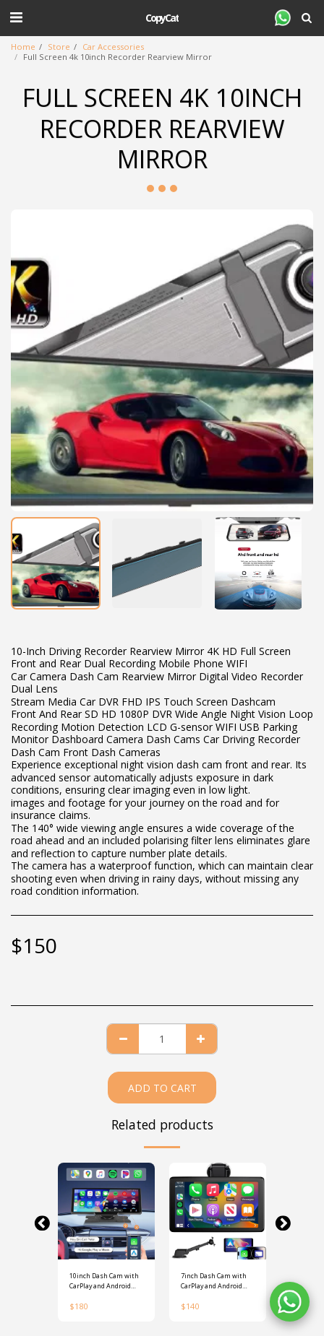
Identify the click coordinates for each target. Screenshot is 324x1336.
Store (59, 46)
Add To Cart (162, 1088)
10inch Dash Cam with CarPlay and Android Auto (104, 1281)
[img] (106, 1211)
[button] (16, 17)
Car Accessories (113, 46)
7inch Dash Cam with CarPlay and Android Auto (214, 1281)
